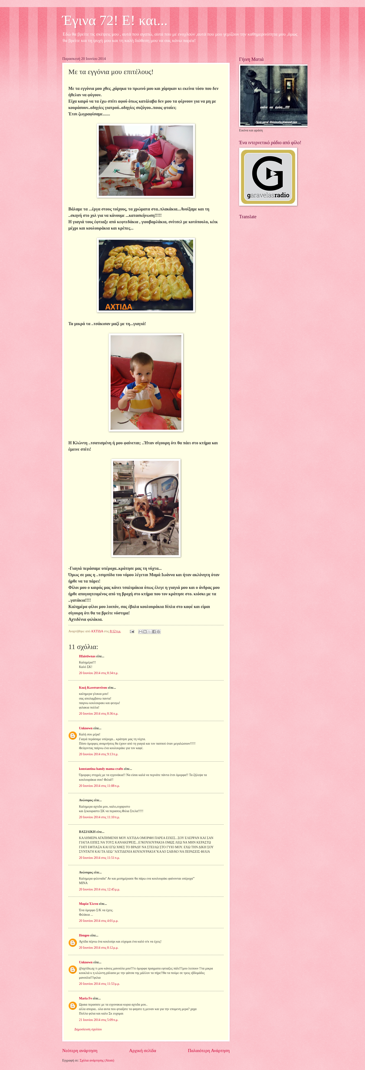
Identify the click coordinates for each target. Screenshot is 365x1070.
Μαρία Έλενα (88, 904)
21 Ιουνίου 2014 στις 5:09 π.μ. (98, 1020)
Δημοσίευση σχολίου (88, 1029)
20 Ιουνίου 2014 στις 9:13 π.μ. (98, 754)
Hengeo (84, 935)
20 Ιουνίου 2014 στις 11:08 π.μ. (99, 786)
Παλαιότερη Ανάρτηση (209, 1050)
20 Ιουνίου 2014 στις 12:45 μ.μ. (99, 889)
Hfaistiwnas (87, 656)
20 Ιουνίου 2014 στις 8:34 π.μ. (98, 673)
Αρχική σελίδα (142, 1050)
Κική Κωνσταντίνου (93, 687)
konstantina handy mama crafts (101, 769)
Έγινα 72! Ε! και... (115, 20)
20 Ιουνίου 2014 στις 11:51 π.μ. (99, 858)
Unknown (86, 728)
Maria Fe (85, 998)
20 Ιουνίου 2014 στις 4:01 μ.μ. (98, 921)
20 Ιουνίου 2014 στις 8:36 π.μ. (98, 713)
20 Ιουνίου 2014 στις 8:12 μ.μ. (98, 947)
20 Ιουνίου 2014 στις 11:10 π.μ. (99, 817)
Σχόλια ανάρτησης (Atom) (97, 1060)
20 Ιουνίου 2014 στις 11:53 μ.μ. (99, 984)
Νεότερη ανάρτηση (79, 1050)
